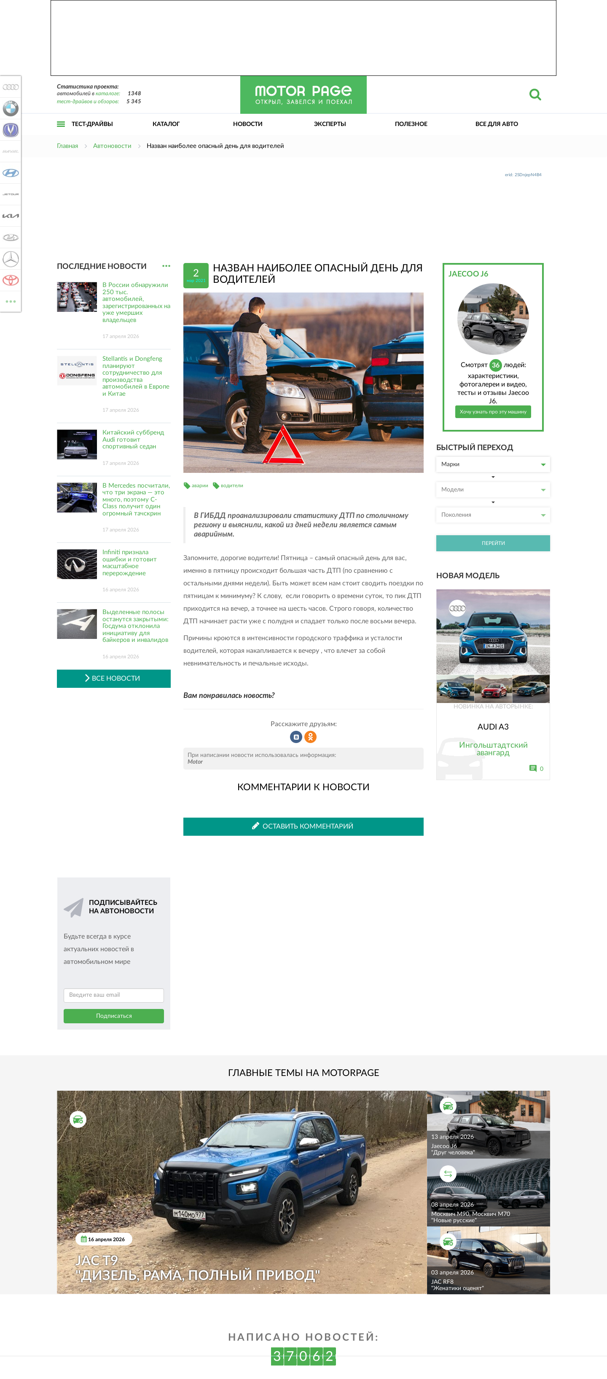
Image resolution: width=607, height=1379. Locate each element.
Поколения (493, 515)
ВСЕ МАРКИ (9, 300)
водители (232, 485)
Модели (493, 490)
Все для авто (496, 124)
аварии (200, 485)
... (166, 266)
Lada (9, 237)
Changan (9, 129)
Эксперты (330, 124)
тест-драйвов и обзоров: (88, 102)
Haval (9, 151)
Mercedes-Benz (9, 258)
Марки (493, 464)
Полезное (411, 124)
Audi (9, 86)
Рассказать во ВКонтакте (296, 737)
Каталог (166, 124)
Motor (195, 762)
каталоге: (108, 94)
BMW (9, 108)
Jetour (9, 194)
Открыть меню (61, 133)
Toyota (9, 280)
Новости (248, 124)
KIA (9, 215)
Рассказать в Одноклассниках (310, 737)
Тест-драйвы (92, 124)
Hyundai (9, 172)
